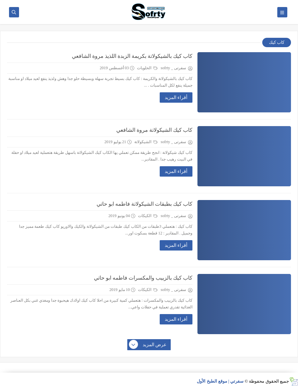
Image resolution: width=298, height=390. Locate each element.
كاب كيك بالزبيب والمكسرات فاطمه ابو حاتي (143, 278)
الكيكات (148, 215)
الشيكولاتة (146, 141)
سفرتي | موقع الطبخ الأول (220, 381)
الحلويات (147, 68)
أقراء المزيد (176, 97)
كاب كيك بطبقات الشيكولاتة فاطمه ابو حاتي (144, 204)
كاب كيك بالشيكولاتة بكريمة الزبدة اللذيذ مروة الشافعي (132, 56)
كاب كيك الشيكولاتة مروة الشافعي (154, 130)
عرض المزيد (148, 345)
